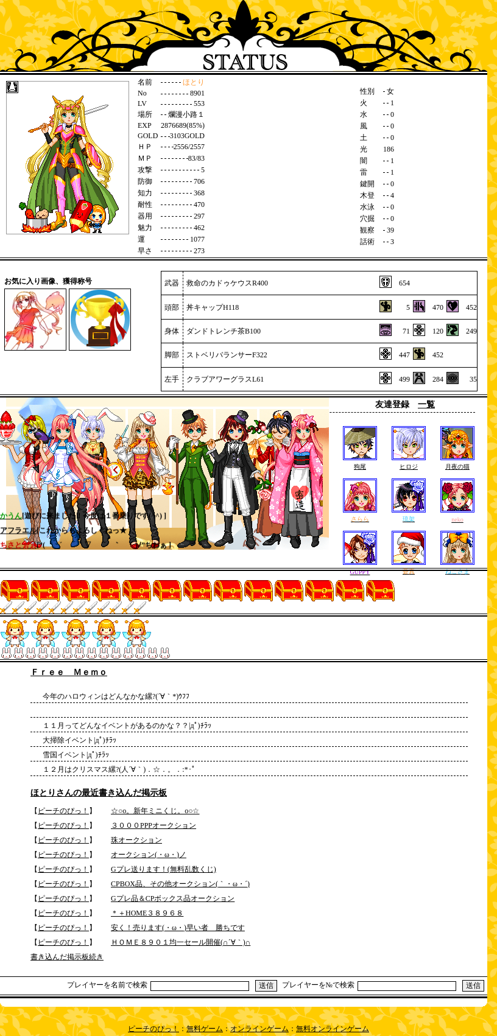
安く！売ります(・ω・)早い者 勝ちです (178, 927)
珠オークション (136, 840)
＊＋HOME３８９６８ (147, 913)
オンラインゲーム (259, 1028)
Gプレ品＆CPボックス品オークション (172, 898)
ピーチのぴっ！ (63, 811)
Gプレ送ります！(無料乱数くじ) (163, 869)
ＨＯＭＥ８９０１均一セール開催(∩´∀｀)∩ (180, 942)
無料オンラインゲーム (332, 1028)
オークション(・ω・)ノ (148, 854)
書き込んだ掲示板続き (67, 957)
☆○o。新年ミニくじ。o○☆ (155, 811)
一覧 (426, 404)
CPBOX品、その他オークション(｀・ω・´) (180, 884)
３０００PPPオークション (153, 825)
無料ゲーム (204, 1028)
